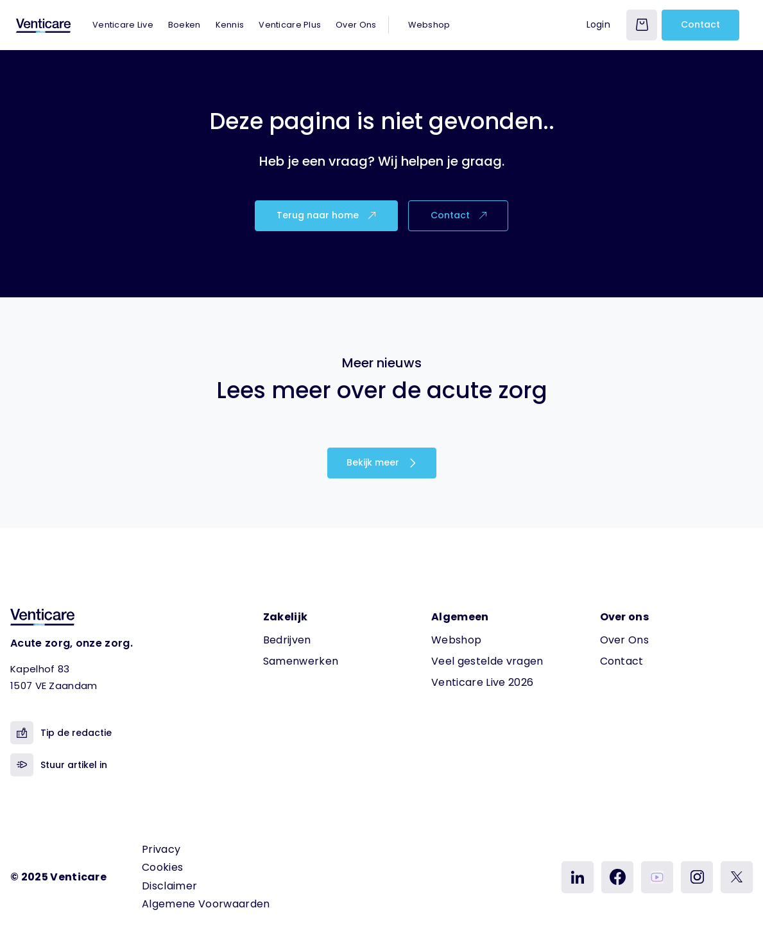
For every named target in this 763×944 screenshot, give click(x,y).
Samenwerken (301, 661)
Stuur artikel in (58, 764)
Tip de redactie (61, 732)
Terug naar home (326, 215)
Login (598, 24)
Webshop (429, 24)
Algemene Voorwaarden (206, 903)
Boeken (184, 24)
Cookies (162, 867)
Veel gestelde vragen (487, 661)
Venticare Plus (290, 24)
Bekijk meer (382, 462)
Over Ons (356, 24)
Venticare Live (122, 24)
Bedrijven (287, 640)
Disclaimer (169, 885)
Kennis (230, 24)
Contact (700, 24)
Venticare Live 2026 (482, 682)
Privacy (161, 849)
